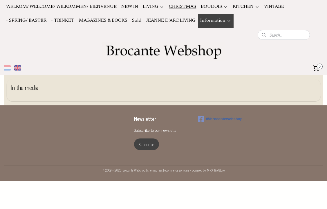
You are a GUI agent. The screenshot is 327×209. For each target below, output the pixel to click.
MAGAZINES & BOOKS (103, 20)
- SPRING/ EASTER (26, 20)
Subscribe (146, 144)
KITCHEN (246, 6)
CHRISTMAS (182, 6)
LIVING (153, 6)
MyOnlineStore (216, 170)
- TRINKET (62, 20)
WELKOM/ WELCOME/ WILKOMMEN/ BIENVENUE (61, 6)
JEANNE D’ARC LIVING (171, 20)
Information (215, 20)
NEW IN (129, 6)
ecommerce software (177, 170)
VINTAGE (274, 6)
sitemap (152, 170)
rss (160, 170)
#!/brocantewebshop (220, 119)
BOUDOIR (214, 6)
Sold (136, 20)
